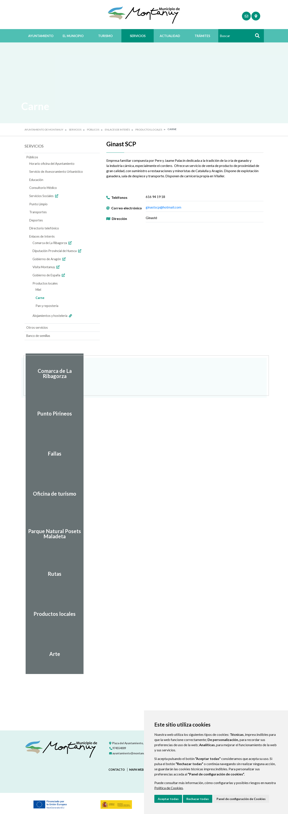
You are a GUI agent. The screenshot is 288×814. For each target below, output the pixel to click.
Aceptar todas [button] (168, 799)
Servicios (138, 36)
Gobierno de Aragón (50, 259)
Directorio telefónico (44, 228)
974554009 (117, 748)
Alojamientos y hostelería (53, 316)
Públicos (93, 129)
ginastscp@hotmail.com (163, 207)
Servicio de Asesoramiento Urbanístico (56, 171)
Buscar (256, 37)
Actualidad (170, 36)
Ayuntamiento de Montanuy (44, 129)
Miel (38, 289)
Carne (40, 298)
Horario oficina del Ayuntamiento (51, 163)
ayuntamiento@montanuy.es (129, 753)
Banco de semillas (38, 336)
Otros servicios (37, 327)
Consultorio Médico (43, 188)
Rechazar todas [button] (197, 799)
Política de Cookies (168, 788)
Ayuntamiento (40, 36)
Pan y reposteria (47, 306)
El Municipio (73, 36)
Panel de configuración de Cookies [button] (241, 799)
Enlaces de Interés (117, 129)
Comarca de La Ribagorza (53, 243)
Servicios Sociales (44, 196)
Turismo (105, 36)
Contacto (116, 769)
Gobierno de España (49, 275)
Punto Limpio (38, 204)
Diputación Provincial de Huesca (57, 251)
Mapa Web (136, 769)
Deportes (36, 220)
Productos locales (148, 129)
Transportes (38, 212)
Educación (36, 180)
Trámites (202, 36)
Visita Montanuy (46, 267)
